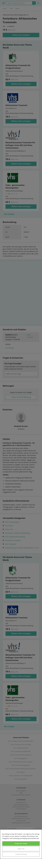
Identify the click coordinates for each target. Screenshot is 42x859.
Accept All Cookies (21, 843)
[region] (21, 844)
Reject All (21, 849)
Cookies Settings (21, 854)
